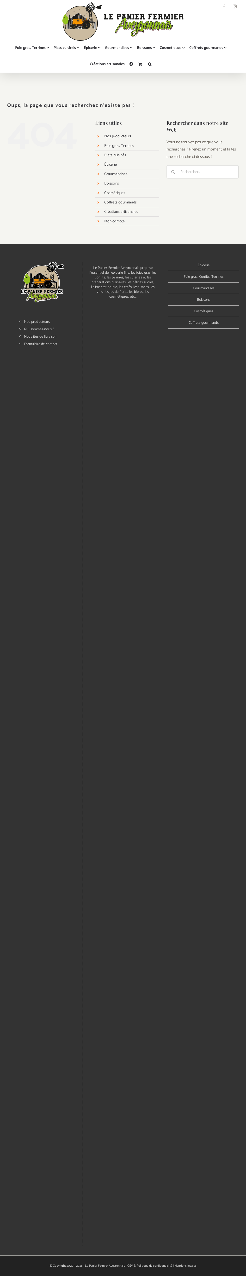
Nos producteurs (117, 136)
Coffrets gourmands (120, 202)
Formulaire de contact (40, 344)
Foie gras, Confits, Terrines (204, 277)
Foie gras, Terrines (119, 146)
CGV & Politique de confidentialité (149, 1265)
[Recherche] (173, 172)
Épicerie (110, 164)
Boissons (111, 183)
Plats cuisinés (115, 155)
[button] (150, 64)
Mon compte (114, 221)
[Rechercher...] (202, 172)
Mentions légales (185, 1265)
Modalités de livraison (40, 336)
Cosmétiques (114, 193)
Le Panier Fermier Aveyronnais (105, 1265)
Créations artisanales (121, 211)
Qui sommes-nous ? (39, 329)
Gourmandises (115, 174)
